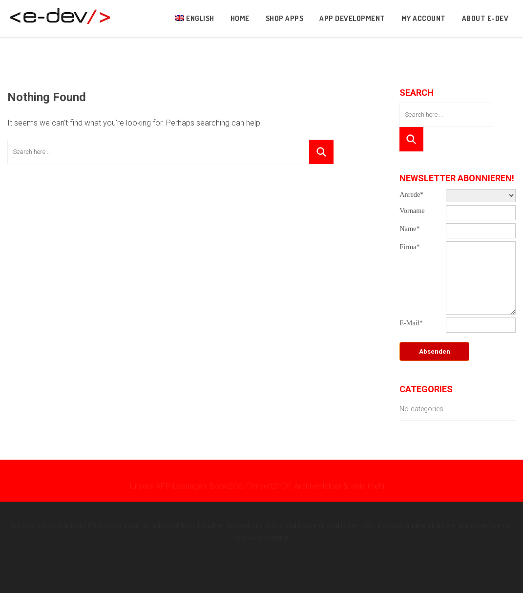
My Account (423, 18)
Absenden (434, 351)
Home (240, 18)
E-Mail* (411, 323)
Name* (409, 229)
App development (352, 18)
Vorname (411, 210)
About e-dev (485, 18)
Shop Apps (285, 18)
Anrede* (411, 194)
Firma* (409, 247)
